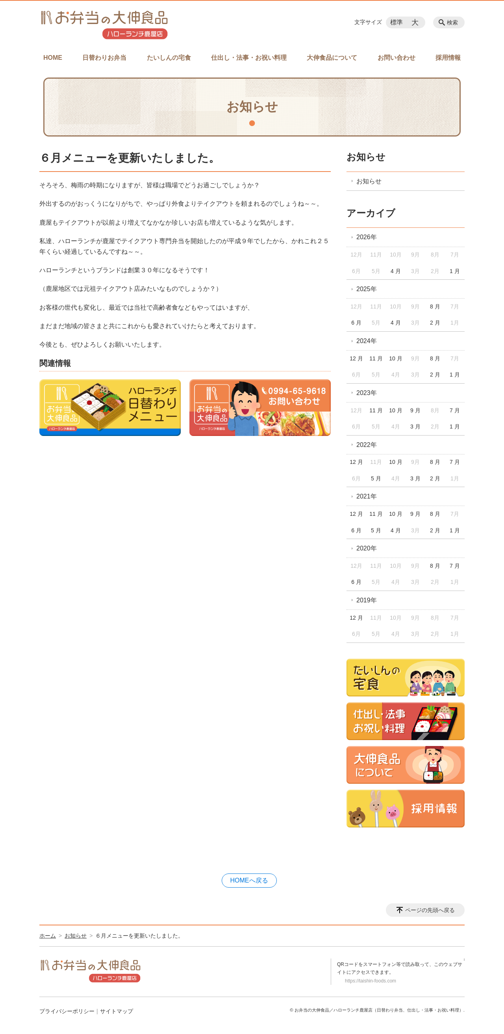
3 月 (415, 426)
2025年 (366, 289)
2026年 (366, 237)
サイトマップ (116, 1011)
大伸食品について (332, 57)
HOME (52, 57)
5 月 (376, 478)
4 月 (396, 271)
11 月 (375, 358)
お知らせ (365, 156)
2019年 (366, 600)
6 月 (356, 322)
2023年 (366, 393)
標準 (396, 22)
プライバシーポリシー (66, 1011)
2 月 (435, 322)
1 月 (455, 271)
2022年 (366, 444)
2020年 (366, 548)
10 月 (395, 358)
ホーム (47, 935)
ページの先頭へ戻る (430, 910)
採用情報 (448, 57)
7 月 (455, 410)
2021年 (366, 496)
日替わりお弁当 (104, 57)
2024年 (366, 341)
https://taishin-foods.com (370, 981)
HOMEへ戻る (249, 880)
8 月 (435, 306)
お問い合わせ (396, 57)
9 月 (415, 410)
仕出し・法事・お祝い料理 (249, 57)
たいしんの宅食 (169, 57)
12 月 (356, 358)
